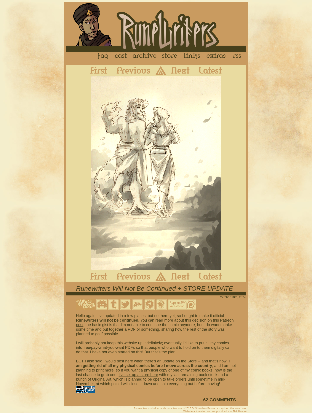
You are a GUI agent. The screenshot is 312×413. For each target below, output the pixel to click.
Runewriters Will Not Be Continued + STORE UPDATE (154, 288)
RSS (238, 56)
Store (169, 56)
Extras (216, 56)
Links (192, 56)
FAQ (103, 56)
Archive (144, 56)
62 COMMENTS (219, 399)
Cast (121, 56)
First (95, 70)
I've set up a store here (138, 375)
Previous (130, 70)
